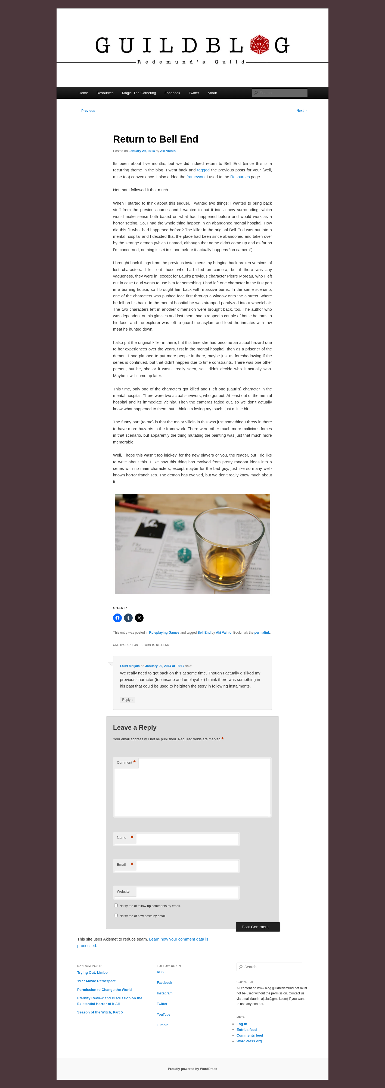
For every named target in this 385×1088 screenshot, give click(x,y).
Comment (126, 763)
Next (302, 111)
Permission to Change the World (104, 990)
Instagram (164, 993)
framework (196, 176)
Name (125, 838)
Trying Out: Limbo (92, 972)
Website (123, 891)
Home (83, 93)
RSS (160, 972)
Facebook (172, 93)
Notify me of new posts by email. (142, 916)
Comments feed (250, 1035)
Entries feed (247, 1030)
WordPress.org (249, 1041)
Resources (105, 93)
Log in (242, 1024)
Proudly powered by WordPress (192, 1069)
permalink (262, 632)
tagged (203, 170)
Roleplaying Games (164, 632)
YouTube (163, 1014)
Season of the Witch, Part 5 (100, 1012)
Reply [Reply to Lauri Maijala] (127, 699)
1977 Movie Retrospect (96, 981)
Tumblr (162, 1025)
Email (125, 865)
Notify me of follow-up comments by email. (150, 906)
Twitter (194, 93)
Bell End (204, 632)
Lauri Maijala (130, 666)
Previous (86, 111)
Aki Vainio (168, 151)
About (212, 93)
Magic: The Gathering (139, 93)
